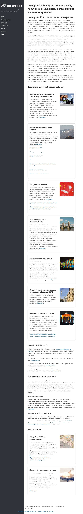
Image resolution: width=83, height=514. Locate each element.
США (2, 17)
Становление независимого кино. (39, 174)
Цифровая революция (36, 156)
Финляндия (4, 25)
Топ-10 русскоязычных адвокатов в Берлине (42, 336)
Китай (3, 28)
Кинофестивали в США (36, 148)
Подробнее (42, 117)
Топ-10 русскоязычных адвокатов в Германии (43, 334)
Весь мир (4, 31)
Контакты (45, 511)
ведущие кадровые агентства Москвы (38, 424)
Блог (2, 34)
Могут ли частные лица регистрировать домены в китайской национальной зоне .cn (43, 208)
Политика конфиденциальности (27, 511)
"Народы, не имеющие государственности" (42, 456)
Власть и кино (34, 160)
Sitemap (51, 511)
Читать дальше (35, 360)
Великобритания (6, 20)
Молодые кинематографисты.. (38, 152)
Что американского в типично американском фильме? (43, 165)
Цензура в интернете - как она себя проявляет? (43, 203)
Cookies (39, 511)
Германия (4, 22)
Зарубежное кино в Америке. (38, 170)
